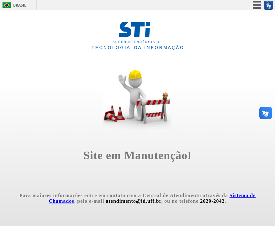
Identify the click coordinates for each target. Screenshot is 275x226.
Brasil (19, 5)
